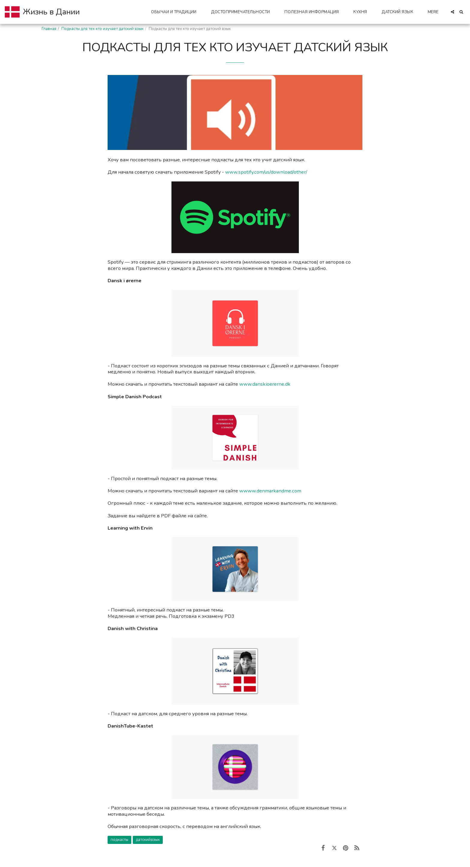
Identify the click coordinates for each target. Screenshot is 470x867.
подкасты (119, 839)
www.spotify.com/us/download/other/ (266, 172)
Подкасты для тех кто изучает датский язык (102, 28)
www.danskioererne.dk (264, 384)
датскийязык (148, 839)
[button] (176, 12)
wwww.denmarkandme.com (270, 490)
